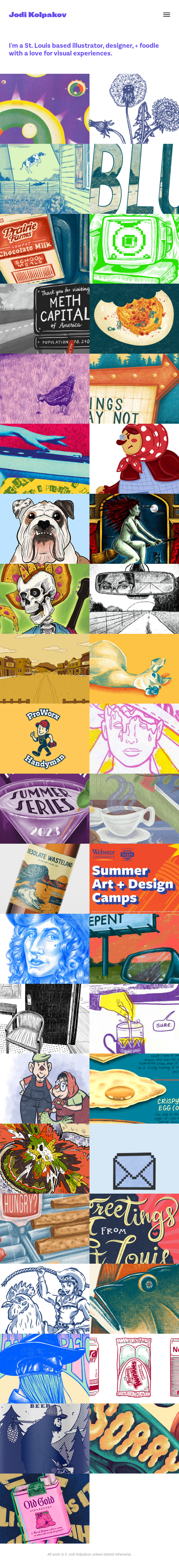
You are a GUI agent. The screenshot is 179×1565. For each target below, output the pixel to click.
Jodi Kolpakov (38, 14)
